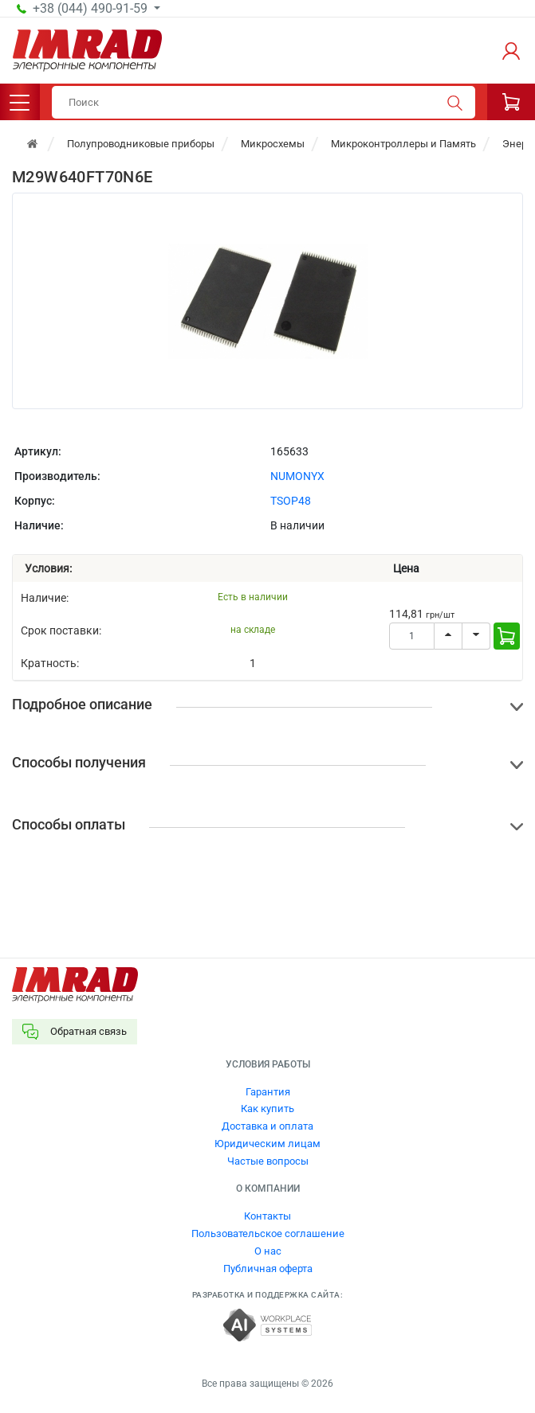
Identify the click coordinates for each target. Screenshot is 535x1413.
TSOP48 (290, 500)
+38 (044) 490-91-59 (92, 8)
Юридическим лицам (267, 1144)
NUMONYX (297, 476)
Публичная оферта (268, 1268)
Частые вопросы (268, 1161)
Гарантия (268, 1092)
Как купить (267, 1108)
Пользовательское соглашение (267, 1233)
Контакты (267, 1216)
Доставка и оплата (267, 1126)
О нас (267, 1251)
